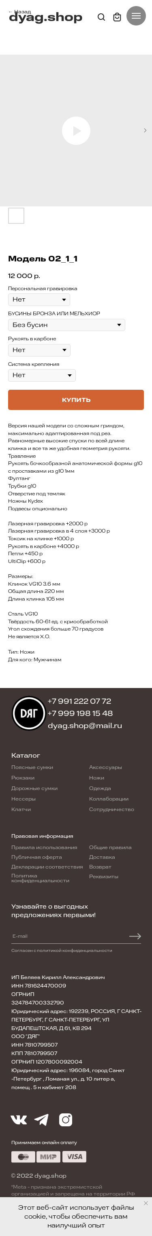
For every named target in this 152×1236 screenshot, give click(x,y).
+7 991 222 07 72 (79, 701)
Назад (22, 11)
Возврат (100, 867)
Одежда (100, 788)
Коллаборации (108, 799)
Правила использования (44, 847)
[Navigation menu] (136, 16)
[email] (38, 936)
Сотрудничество (111, 809)
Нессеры (23, 799)
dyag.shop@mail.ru (85, 726)
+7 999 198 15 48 (80, 713)
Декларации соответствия (47, 867)
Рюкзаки (22, 778)
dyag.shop (46, 17)
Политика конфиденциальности (40, 878)
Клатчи (21, 809)
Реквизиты (103, 876)
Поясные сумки (32, 767)
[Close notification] (146, 1203)
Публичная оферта (36, 857)
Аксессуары (105, 767)
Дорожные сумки (34, 788)
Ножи (96, 778)
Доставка (102, 857)
